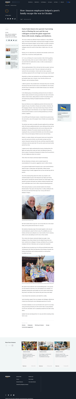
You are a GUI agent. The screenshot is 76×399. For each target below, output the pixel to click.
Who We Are (30, 2)
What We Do (37, 2)
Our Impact (50, 2)
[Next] (12, 345)
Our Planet (55, 2)
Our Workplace (43, 2)
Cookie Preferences (30, 393)
